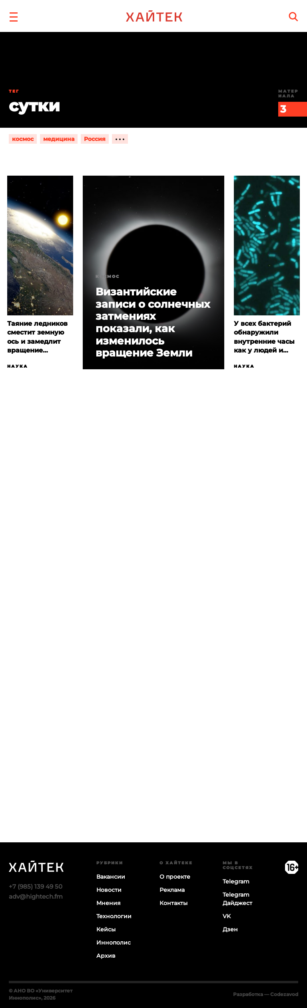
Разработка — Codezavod (265, 994)
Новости (109, 889)
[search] (293, 17)
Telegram (236, 881)
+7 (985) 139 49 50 (35, 886)
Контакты (173, 903)
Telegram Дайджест (237, 899)
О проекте (174, 876)
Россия (95, 139)
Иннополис (113, 942)
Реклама (172, 889)
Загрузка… (153, 636)
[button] (14, 16)
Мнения (108, 903)
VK (227, 916)
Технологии (114, 916)
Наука (17, 366)
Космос (108, 276)
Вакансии (110, 876)
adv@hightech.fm (36, 896)
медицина (58, 139)
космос (23, 139)
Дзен (230, 929)
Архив (106, 955)
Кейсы (106, 929)
